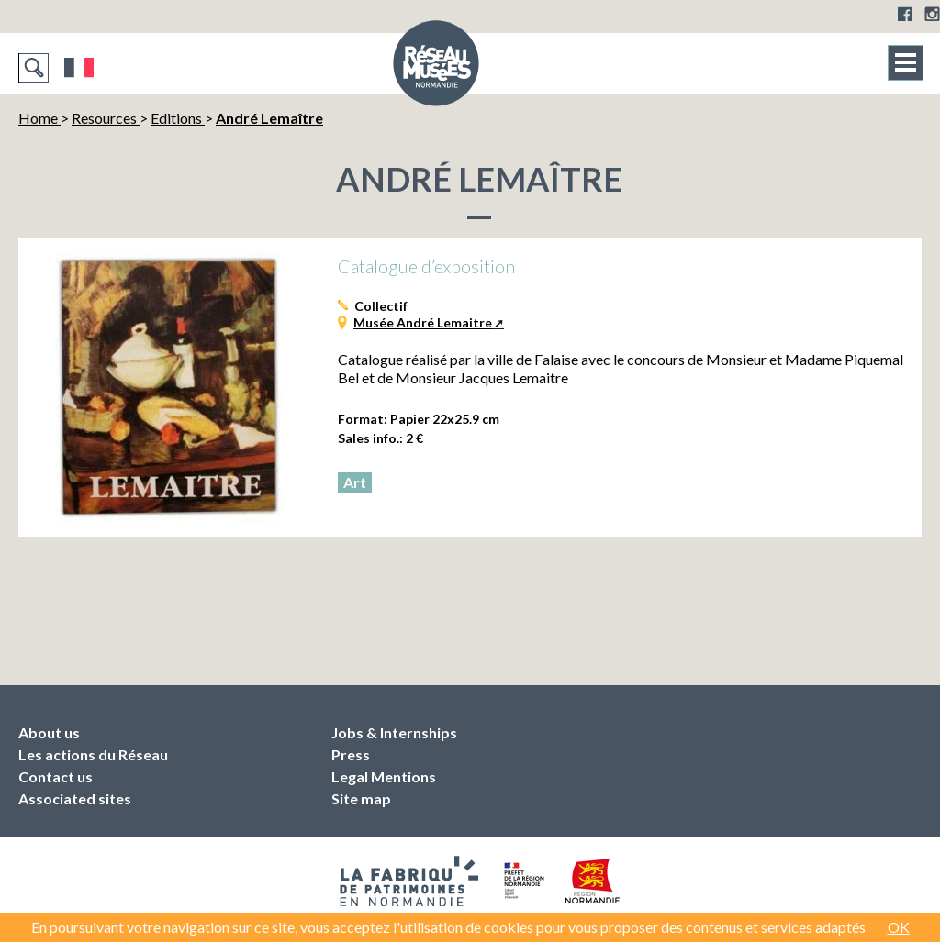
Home (39, 118)
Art (354, 482)
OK (899, 927)
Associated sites (74, 798)
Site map (361, 798)
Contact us (55, 776)
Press (350, 754)
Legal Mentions (383, 776)
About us (49, 732)
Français (79, 68)
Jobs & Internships (394, 732)
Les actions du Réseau (93, 754)
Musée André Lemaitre (422, 322)
